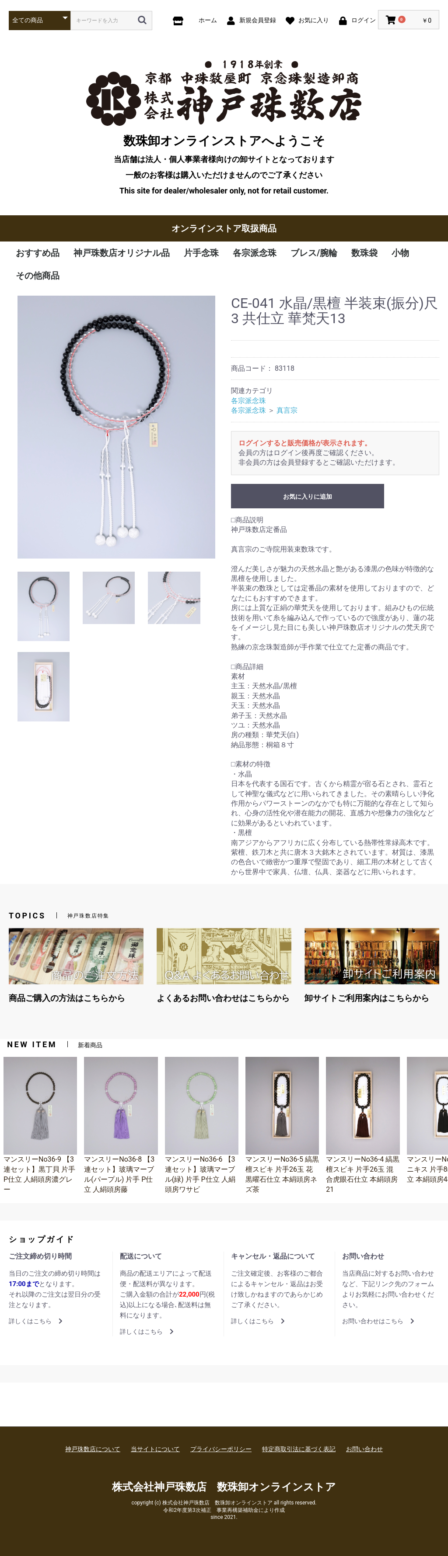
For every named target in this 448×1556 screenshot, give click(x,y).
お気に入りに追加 (307, 496)
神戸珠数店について (92, 1449)
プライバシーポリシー (221, 1449)
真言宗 (287, 410)
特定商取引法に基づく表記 (299, 1449)
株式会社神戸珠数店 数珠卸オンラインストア (224, 1487)
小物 (400, 253)
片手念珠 (201, 253)
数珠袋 (364, 253)
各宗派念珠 (254, 253)
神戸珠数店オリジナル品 (122, 253)
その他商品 (38, 275)
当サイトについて (155, 1449)
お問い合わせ (364, 1449)
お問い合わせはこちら (378, 1321)
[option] (116, 427)
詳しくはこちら (36, 1321)
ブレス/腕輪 (313, 253)
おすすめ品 (38, 253)
